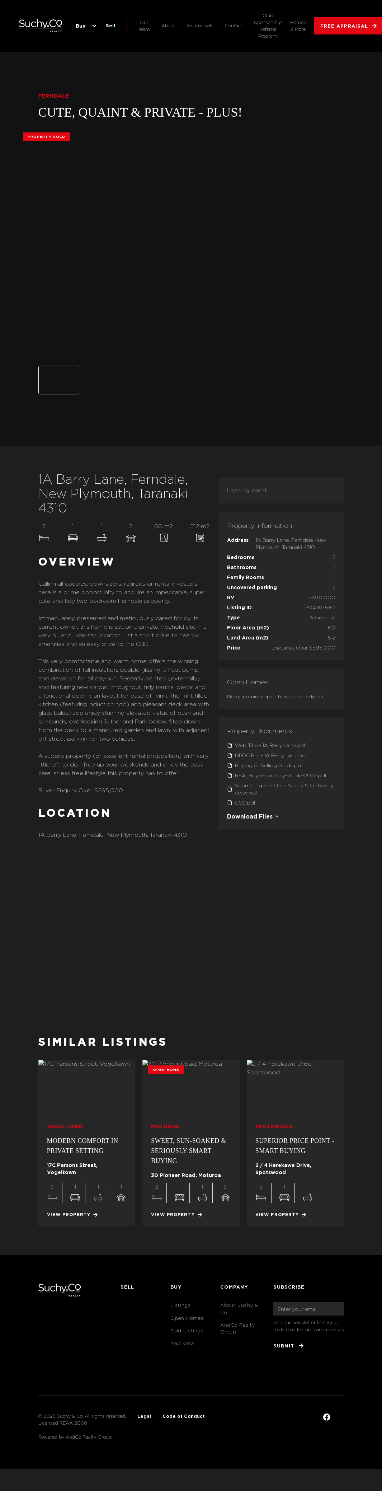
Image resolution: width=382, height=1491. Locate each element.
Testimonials (200, 25)
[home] (40, 25)
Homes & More (298, 26)
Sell (110, 25)
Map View (182, 1343)
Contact (233, 25)
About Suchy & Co (239, 1308)
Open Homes (187, 1318)
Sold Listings (187, 1330)
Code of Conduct (183, 1416)
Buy (81, 25)
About (168, 25)
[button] (85, 25)
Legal (144, 1416)
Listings (180, 1305)
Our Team (144, 26)
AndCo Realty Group (237, 1328)
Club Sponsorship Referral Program (268, 26)
